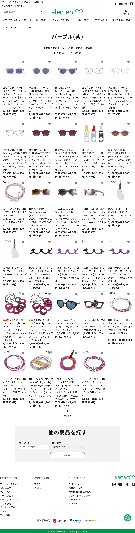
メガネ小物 (5, 503)
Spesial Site (75, 503)
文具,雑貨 (5, 515)
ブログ (37, 484)
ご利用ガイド (75, 484)
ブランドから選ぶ (61, 20)
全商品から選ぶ (11, 20)
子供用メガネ (6, 495)
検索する (67, 455)
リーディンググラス (9, 484)
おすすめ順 (67, 47)
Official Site (75, 499)
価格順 (79, 47)
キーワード (24, 442)
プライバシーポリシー (79, 495)
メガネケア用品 (8, 507)
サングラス (5, 491)
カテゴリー (57, 442)
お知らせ (38, 487)
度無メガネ (5, 487)
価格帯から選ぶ (122, 20)
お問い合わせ (75, 487)
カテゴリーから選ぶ (35, 20)
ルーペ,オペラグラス (10, 499)
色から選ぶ (101, 20)
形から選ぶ (82, 20)
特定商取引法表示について (82, 491)
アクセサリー (6, 511)
